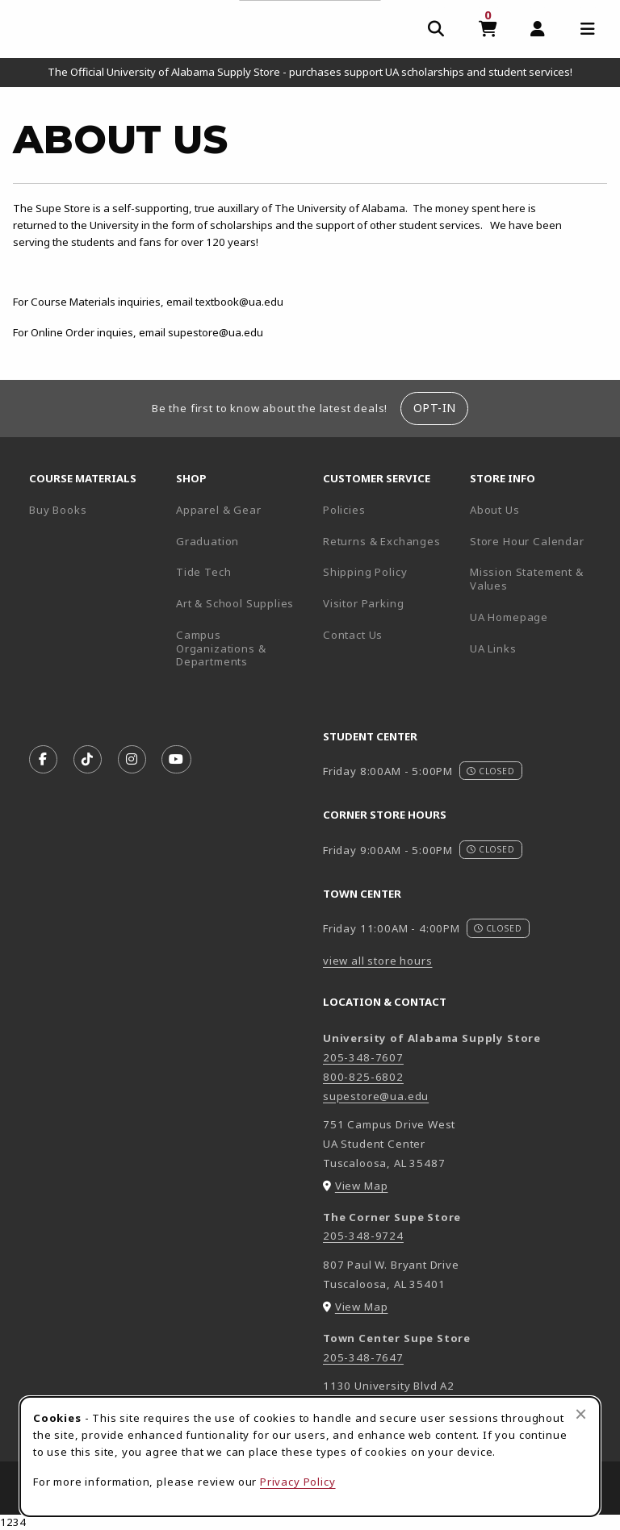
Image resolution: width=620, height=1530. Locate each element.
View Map (361, 1185)
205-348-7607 (363, 1057)
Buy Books (57, 509)
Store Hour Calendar (537, 540)
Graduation (207, 541)
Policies (344, 509)
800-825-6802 (363, 1076)
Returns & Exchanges (382, 541)
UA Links (493, 648)
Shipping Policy (365, 572)
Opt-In (434, 407)
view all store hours (378, 960)
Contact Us (353, 634)
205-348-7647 (363, 1357)
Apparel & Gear (219, 509)
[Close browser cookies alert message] (581, 1413)
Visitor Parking (363, 603)
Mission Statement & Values (527, 579)
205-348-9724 (363, 1235)
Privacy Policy (298, 1481)
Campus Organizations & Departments (243, 648)
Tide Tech (203, 572)
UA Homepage (537, 616)
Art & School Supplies (235, 603)
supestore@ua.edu (376, 1096)
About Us (495, 509)
